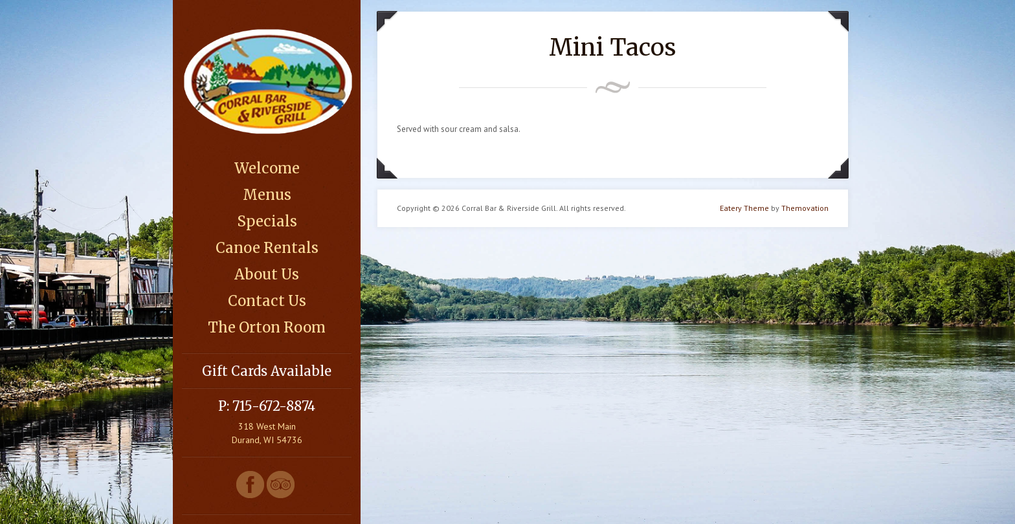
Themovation (805, 208)
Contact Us (267, 301)
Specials (267, 221)
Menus (267, 195)
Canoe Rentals (267, 248)
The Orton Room (267, 327)
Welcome (267, 168)
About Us (266, 274)
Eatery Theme (744, 208)
